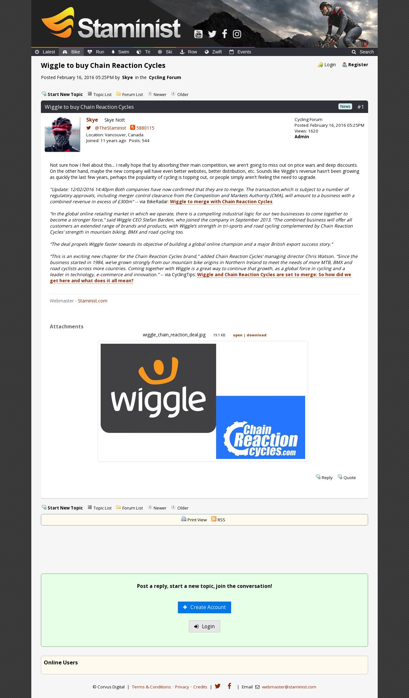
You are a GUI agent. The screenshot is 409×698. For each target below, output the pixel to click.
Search (363, 51)
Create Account (204, 607)
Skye (127, 77)
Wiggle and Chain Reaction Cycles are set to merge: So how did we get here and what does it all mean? (200, 277)
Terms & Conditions (151, 687)
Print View (197, 520)
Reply (327, 477)
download (256, 335)
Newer (160, 94)
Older (183, 94)
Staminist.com (92, 301)
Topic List (103, 94)
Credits (200, 687)
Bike (71, 51)
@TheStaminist (106, 128)
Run (96, 51)
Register (358, 64)
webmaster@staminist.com (289, 687)
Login (330, 64)
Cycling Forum (165, 77)
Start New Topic (65, 94)
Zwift (213, 51)
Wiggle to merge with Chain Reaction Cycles (221, 201)
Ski (165, 51)
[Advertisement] (204, 550)
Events (240, 51)
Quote (349, 477)
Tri (143, 51)
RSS (221, 520)
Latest (45, 51)
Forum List (132, 94)
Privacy (182, 687)
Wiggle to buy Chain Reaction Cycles (89, 106)
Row (188, 51)
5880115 (142, 128)
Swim (120, 51)
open (238, 335)
